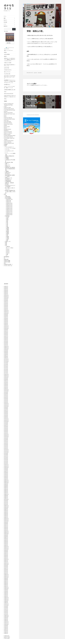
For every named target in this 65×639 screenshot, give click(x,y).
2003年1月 (6, 558)
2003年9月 (6, 550)
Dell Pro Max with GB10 (8, 93)
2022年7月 (6, 336)
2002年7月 (6, 560)
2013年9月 (6, 422)
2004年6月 (6, 538)
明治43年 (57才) (9, 212)
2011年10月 (6, 452)
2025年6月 (6, 302)
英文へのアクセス (7, 71)
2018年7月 (6, 355)
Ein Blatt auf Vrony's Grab (9, 113)
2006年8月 (6, 508)
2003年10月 (6, 549)
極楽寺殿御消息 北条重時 (10, 175)
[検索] (14, 29)
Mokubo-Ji (6, 130)
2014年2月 (6, 416)
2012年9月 (6, 438)
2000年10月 (6, 577)
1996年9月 (6, 617)
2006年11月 (6, 505)
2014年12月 (6, 403)
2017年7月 (6, 365)
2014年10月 (6, 406)
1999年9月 (6, 589)
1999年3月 (6, 593)
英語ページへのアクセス (8, 50)
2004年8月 (6, 536)
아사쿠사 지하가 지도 (8, 265)
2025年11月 (6, 296)
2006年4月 (6, 513)
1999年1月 (6, 596)
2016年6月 (6, 382)
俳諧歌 (7, 238)
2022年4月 (6, 337)
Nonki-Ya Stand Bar (8, 131)
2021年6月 (6, 343)
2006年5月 (6, 512)
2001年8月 (6, 566)
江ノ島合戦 (7, 176)
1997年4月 (6, 612)
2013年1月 (6, 433)
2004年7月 (6, 537)
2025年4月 (6, 305)
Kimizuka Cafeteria (8, 122)
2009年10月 (6, 482)
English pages (6, 635)
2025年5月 (6, 304)
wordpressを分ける (7, 69)
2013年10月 (6, 421)
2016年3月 (6, 385)
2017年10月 (6, 361)
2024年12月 (6, 310)
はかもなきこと (9, 6)
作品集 (5, 145)
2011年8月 (6, 454)
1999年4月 (6, 592)
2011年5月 (6, 458)
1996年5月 (6, 619)
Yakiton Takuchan (7, 142)
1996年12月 (6, 615)
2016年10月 (6, 376)
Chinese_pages (7, 638)
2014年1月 (6, 417)
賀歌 (7, 226)
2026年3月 (6, 291)
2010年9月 (6, 468)
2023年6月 (6, 332)
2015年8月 (6, 393)
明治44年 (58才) (9, 213)
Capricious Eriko (7, 107)
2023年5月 (6, 333)
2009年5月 (6, 487)
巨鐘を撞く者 (7, 172)
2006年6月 (6, 510)
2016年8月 (6, 379)
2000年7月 (6, 581)
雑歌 (7, 235)
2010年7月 (6, 471)
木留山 (5, 98)
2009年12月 (6, 480)
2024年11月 (6, 311)
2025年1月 (6, 309)
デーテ (5, 24)
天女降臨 (7, 158)
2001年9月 (6, 565)
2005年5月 (6, 526)
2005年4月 (6, 527)
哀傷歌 (7, 227)
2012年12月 (6, 434)
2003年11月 (6, 547)
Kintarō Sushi (7, 126)
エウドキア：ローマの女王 (10, 148)
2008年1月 (6, 498)
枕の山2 (7, 250)
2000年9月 (6, 578)
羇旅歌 (7, 228)
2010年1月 (6, 478)
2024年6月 (6, 318)
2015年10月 (6, 390)
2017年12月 (6, 359)
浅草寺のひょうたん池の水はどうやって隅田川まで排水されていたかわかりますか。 (9, 59)
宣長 (6, 245)
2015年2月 (6, 401)
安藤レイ (7, 163)
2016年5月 (6, 383)
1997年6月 (6, 610)
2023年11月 (6, 327)
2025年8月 (6, 300)
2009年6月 (6, 486)
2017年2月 (6, 371)
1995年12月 (6, 621)
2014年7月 (6, 410)
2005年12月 (6, 518)
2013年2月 (6, 431)
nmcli (5, 91)
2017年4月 (6, 369)
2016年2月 (6, 387)
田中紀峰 (5, 22)
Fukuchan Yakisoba (8, 117)
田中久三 (5, 20)
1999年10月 (6, 588)
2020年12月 (6, 346)
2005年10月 (6, 521)
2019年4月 (6, 351)
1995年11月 (6, 623)
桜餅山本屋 (6, 259)
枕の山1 (7, 249)
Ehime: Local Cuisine (8, 112)
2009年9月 (6, 484)
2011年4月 (6, 459)
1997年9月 (6, 606)
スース (6, 152)
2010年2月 (6, 477)
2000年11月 (6, 575)
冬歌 (7, 223)
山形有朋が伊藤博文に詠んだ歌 (9, 89)
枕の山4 (7, 252)
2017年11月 (6, 360)
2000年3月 (6, 583)
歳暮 (7, 254)
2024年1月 (6, 324)
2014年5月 (6, 412)
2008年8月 (6, 495)
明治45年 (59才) (9, 214)
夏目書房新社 (6, 256)
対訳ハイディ (7, 164)
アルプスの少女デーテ (9, 147)
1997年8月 (6, 607)
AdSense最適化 (7, 54)
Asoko (5, 106)
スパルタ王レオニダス (9, 150)
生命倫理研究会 (8, 181)
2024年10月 (6, 313)
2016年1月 (6, 388)
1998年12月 (6, 597)
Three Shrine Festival (8, 136)
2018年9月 (6, 352)
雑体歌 (7, 236)
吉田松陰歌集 (7, 196)
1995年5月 (6, 626)
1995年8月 (6, 625)
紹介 (5, 263)
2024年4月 (6, 320)
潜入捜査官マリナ (8, 178)
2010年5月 (6, 473)
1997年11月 (6, 603)
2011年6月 (6, 457)
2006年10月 (6, 507)
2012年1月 (6, 448)
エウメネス (7, 149)
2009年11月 (6, 481)
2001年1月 (6, 573)
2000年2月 (6, 584)
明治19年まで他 (9, 199)
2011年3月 (6, 461)
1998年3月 (6, 602)
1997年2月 (6, 614)
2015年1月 (6, 402)
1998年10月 (6, 600)
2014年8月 (6, 408)
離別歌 (7, 231)
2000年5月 (6, 582)
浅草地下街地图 (7, 261)
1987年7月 (6, 629)
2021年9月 (6, 341)
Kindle (5, 125)
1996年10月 (6, 616)
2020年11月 (6, 347)
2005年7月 (6, 524)
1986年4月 (6, 632)
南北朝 (5, 52)
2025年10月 (6, 297)
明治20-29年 (8, 200)
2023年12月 (6, 325)
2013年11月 (6, 420)
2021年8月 (6, 342)
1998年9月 (6, 601)
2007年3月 (6, 503)
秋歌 (7, 222)
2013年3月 (6, 430)
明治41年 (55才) (9, 209)
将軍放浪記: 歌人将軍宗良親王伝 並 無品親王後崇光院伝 (10, 169)
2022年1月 (6, 339)
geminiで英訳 (6, 67)
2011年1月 (6, 463)
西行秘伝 (7, 184)
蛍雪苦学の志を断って (8, 264)
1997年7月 (6, 609)
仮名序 (7, 217)
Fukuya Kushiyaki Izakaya (9, 119)
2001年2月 (6, 572)
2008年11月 (6, 494)
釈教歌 (7, 233)
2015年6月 (6, 396)
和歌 (5, 194)
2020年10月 (6, 348)
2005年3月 (6, 528)
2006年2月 (6, 515)
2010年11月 (6, 466)
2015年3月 (6, 399)
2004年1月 (6, 545)
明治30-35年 (8, 201)
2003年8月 (6, 551)
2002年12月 (6, 559)
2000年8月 (6, 579)
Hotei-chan (6, 120)
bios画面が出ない (7, 84)
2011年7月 (6, 456)
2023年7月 (6, 331)
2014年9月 (6, 407)
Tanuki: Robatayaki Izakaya (9, 135)
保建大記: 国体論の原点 (9, 156)
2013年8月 (6, 424)
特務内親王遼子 (8, 180)
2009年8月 (6, 485)
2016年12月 (6, 374)
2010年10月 (6, 467)
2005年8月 (6, 523)
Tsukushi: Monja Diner (8, 140)
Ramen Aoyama (7, 134)
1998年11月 (6, 598)
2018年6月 (6, 356)
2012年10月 (6, 436)
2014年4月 (6, 413)
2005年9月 (6, 522)
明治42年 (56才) (9, 210)
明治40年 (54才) (9, 208)
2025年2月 (6, 308)
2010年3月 (6, 476)
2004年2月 (6, 544)
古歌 (6, 195)
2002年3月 (6, 561)
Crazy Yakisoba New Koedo (9, 110)
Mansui (5, 127)
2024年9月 (6, 314)
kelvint (36, 72)
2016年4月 (6, 384)
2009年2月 (6, 491)
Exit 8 (5, 116)
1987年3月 (6, 630)
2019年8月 (6, 350)
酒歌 (7, 240)
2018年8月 (6, 354)
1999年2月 (6, 595)
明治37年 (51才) (9, 204)
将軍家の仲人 (7, 166)
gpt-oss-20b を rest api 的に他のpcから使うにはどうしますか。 (9, 77)
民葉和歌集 (7, 215)
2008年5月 (6, 496)
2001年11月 (6, 563)
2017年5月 (6, 368)
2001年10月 (6, 564)
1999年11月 (6, 587)
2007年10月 (6, 499)
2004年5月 (6, 540)
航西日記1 (5, 26)
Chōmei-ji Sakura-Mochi (9, 108)
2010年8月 (6, 470)
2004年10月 (6, 533)
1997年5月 (6, 611)
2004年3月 (6, 542)
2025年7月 (6, 301)
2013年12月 (6, 419)
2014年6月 (6, 411)
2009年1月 (6, 492)
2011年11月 (6, 450)
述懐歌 (7, 229)
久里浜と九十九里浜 (7, 62)
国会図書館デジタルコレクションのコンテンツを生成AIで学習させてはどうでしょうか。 (9, 81)
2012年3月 (6, 445)
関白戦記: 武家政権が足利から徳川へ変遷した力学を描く (10, 192)
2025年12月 (6, 295)
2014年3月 (6, 415)
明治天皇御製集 (8, 198)
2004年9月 (6, 535)
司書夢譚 (7, 157)
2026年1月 (6, 294)
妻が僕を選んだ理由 (9, 162)
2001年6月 (6, 569)
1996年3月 (6, 620)
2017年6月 (6, 366)
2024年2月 (6, 323)
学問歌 (7, 237)
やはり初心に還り (7, 73)
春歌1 (7, 218)
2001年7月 (6, 568)
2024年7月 (6, 316)
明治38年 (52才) (9, 205)
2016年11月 (6, 375)
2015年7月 (6, 394)
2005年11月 (6, 519)
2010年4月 (6, 475)
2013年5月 (6, 427)
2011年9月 (6, 453)
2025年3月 (6, 306)
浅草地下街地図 (7, 260)
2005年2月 (6, 530)
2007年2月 (6, 504)
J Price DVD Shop (7, 121)
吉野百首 (8, 246)
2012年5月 (6, 443)
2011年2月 (6, 462)
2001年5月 (6, 570)
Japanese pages (7, 636)
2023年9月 (6, 329)
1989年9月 (6, 628)
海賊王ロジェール (8, 177)
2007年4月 (6, 501)
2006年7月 (6, 509)
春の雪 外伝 (7, 173)
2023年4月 (6, 334)
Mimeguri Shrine (7, 129)
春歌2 (7, 219)
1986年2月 (6, 633)
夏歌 (7, 221)
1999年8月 (6, 591)
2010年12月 (6, 464)
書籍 (4, 18)
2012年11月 (6, 435)
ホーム (5, 16)
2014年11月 (6, 405)
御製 (6, 244)
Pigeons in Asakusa (8, 133)
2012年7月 (6, 440)
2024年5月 (6, 319)
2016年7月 (6, 380)
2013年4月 (6, 429)
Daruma (5, 111)
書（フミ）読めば (9, 247)
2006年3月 (6, 514)
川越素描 (7, 171)
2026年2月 (6, 292)
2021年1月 (6, 345)
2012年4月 (6, 444)
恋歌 (7, 224)
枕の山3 (7, 251)
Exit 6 (5, 115)
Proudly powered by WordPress (33, 114)
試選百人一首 (7, 241)
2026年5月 (6, 288)
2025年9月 (6, 299)
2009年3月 (6, 490)
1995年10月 (6, 624)
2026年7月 (6, 286)
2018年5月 (6, 357)
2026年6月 (6, 287)
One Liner (6, 31)
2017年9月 (6, 362)
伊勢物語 (5, 144)
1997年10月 (6, 605)
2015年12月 (6, 389)
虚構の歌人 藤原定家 (9, 182)
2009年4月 (6, 489)
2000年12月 (6, 574)
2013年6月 (6, 426)
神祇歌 (7, 232)
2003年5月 (6, 554)
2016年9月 (6, 378)
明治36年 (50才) (9, 203)
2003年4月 (6, 555)
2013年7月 (6, 425)
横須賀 (5, 56)
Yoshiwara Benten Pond (9, 143)
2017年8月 (6, 364)
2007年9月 (6, 500)
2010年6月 (6, 472)
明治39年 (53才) (9, 207)
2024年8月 (6, 315)
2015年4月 (6, 398)
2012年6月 (6, 441)
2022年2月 (6, 338)
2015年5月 (6, 397)
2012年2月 (6, 447)
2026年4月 (6, 290)
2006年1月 (6, 517)
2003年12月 (6, 546)
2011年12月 (6, 449)
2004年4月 (6, 541)
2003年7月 (6, 552)
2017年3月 (6, 370)
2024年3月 (6, 322)
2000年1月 (6, 586)
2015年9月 (6, 392)
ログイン (39, 85)
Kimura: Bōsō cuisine (8, 124)
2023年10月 (6, 328)
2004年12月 (6, 531)
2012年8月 (6, 439)
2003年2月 (6, 556)
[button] (6, 47)
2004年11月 (6, 532)
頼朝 (6, 242)
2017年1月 (6, 373)
